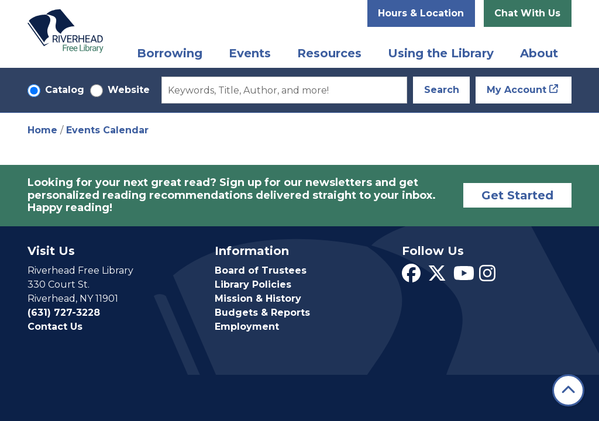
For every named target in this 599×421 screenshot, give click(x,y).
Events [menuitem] (250, 53)
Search (441, 89)
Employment (247, 326)
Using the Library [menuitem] (441, 53)
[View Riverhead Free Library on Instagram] (487, 276)
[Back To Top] (568, 390)
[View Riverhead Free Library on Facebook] (411, 276)
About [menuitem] (539, 53)
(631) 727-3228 (63, 312)
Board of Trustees (261, 270)
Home (42, 130)
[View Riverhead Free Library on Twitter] (437, 276)
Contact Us (54, 326)
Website (129, 89)
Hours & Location (421, 13)
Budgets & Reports (262, 312)
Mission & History (258, 298)
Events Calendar (107, 130)
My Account (516, 89)
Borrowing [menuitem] (169, 53)
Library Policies (253, 284)
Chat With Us (527, 13)
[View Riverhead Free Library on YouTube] (463, 276)
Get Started (517, 195)
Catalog (64, 89)
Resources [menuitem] (329, 53)
